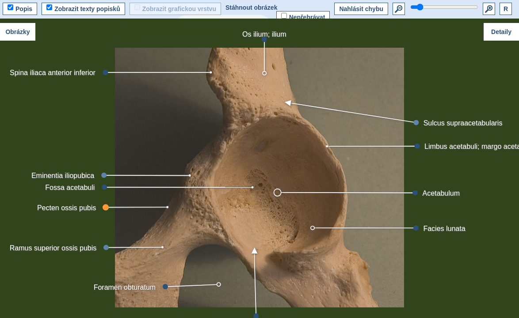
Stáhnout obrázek (251, 7)
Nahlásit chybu (361, 8)
